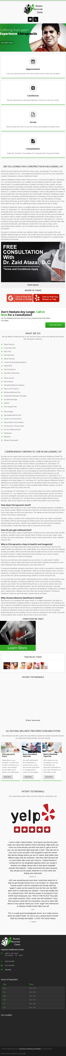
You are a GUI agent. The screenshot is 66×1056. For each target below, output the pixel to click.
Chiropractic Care (8, 755)
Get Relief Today (7, 43)
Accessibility (22, 1053)
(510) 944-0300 (55, 325)
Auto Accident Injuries (30, 755)
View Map (8, 969)
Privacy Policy (5, 1053)
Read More (7, 777)
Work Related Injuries (50, 755)
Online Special (32, 285)
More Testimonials (33, 720)
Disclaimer (14, 1053)
